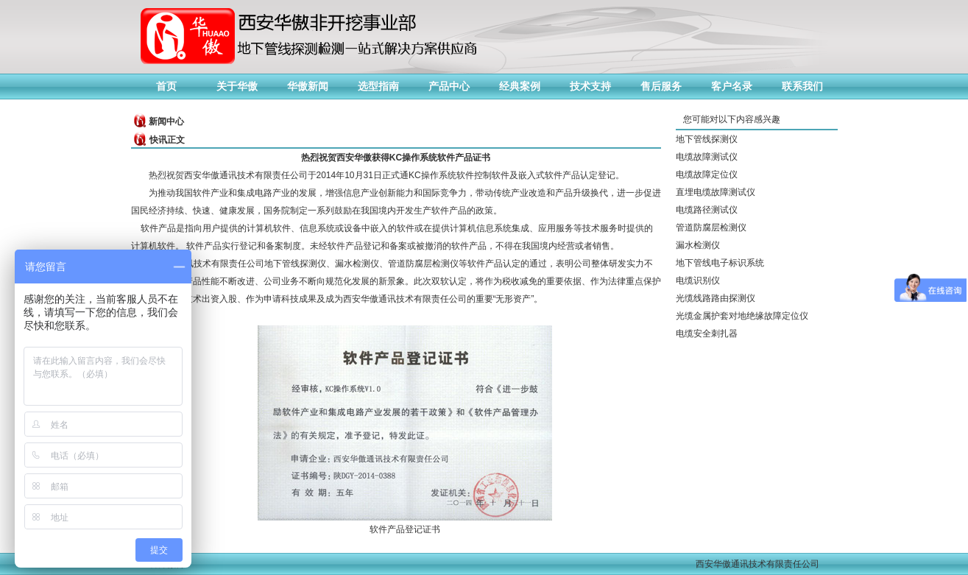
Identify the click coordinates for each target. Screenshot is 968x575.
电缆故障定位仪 (707, 174)
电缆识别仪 (698, 280)
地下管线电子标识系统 (720, 263)
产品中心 (449, 86)
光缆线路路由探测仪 (715, 298)
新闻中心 (166, 121)
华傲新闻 (307, 86)
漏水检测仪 (698, 245)
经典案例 (519, 86)
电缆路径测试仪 (707, 210)
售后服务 (661, 86)
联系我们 (802, 86)
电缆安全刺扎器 (707, 333)
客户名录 (731, 86)
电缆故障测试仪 (707, 157)
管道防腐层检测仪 (711, 227)
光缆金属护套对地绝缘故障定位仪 (742, 316)
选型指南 (378, 86)
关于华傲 (237, 86)
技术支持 (590, 86)
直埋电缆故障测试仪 (715, 192)
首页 (166, 86)
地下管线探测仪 (707, 139)
